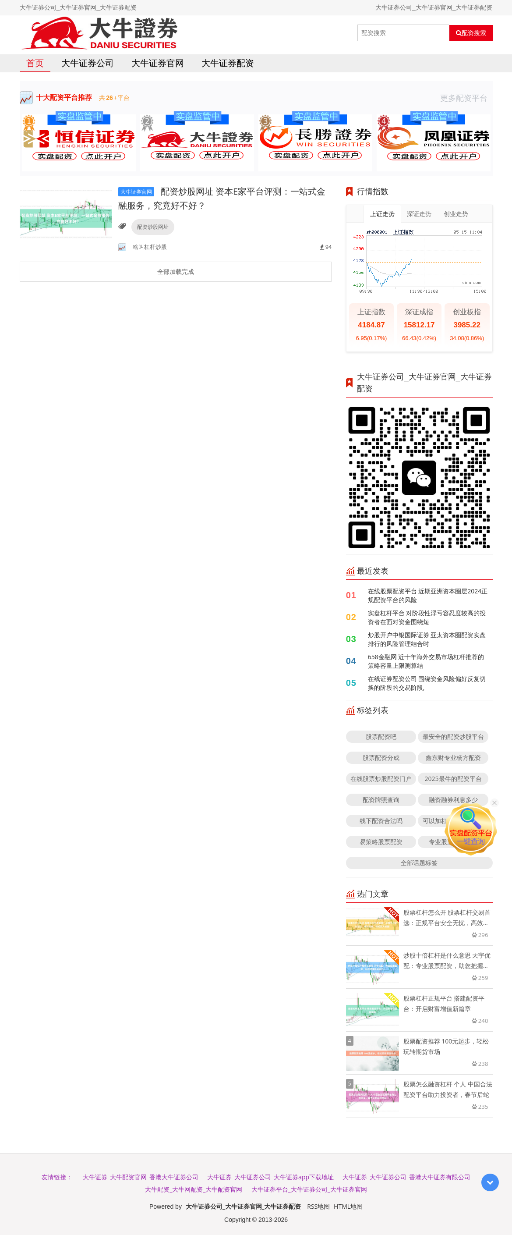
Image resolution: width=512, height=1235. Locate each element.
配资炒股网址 (153, 227)
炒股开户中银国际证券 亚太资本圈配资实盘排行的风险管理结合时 (427, 639)
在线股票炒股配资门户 (381, 778)
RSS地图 (318, 1206)
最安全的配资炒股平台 (453, 736)
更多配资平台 (466, 97)
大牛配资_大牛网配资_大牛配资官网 (193, 1189)
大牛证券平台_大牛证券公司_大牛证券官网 (309, 1189)
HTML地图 (348, 1206)
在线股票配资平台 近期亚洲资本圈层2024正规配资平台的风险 (428, 595)
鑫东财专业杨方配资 (453, 757)
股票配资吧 (381, 736)
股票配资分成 (381, 757)
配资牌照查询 (381, 799)
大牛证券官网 (157, 63)
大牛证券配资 (227, 63)
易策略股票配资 (381, 842)
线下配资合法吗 (381, 820)
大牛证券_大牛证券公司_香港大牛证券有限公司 (406, 1177)
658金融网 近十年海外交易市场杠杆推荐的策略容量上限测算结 (426, 661)
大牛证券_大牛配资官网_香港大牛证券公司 (140, 1177)
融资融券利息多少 (453, 799)
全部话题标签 (419, 863)
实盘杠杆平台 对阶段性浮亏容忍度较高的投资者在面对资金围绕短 (427, 617)
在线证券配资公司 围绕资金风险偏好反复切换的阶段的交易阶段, (427, 683)
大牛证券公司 (87, 63)
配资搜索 (471, 32)
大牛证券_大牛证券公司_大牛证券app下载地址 (270, 1177)
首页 (35, 63)
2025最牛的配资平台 (453, 778)
